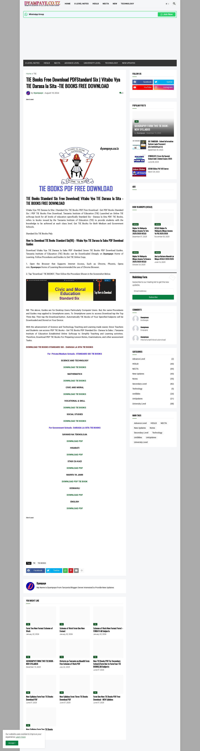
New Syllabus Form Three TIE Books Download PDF (74, 698)
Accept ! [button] (11, 743)
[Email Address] (153, 291)
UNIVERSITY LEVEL (92, 63)
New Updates (153, 373)
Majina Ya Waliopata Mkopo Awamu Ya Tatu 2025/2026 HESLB (140, 231)
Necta (106, 4)
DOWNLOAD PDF (75, 441)
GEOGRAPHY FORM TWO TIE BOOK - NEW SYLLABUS (40, 662)
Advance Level (153, 359)
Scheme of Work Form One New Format (72, 630)
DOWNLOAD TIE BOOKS (75, 367)
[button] (167, 3)
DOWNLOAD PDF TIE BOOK (75, 481)
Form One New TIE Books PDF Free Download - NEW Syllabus (106, 698)
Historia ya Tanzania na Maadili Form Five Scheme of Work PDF (74, 662)
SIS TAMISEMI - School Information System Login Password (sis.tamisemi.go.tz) (160, 144)
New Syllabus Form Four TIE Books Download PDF (39, 698)
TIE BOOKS (42, 563)
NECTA (57, 63)
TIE (35, 74)
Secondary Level (153, 384)
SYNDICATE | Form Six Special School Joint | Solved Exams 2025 (160, 157)
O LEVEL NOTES (81, 4)
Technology (153, 388)
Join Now (167, 14)
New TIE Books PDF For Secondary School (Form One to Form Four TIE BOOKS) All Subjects (107, 664)
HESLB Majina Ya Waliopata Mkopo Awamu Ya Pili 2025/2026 (164, 231)
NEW (115, 4)
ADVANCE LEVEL (72, 63)
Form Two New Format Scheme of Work (39, 630)
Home (67, 4)
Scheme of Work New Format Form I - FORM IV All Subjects (108, 630)
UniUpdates (153, 398)
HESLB (96, 4)
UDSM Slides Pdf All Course (158, 168)
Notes (153, 379)
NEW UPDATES (128, 63)
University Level (153, 403)
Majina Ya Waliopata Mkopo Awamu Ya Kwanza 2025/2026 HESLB (141, 259)
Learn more (21, 737)
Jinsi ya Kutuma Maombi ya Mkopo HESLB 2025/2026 (164, 257)
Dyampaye (41, 583)
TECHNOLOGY (127, 4)
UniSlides (153, 394)
